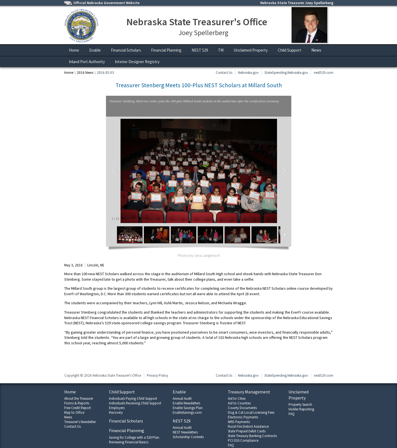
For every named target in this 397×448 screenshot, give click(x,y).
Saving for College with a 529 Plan (134, 437)
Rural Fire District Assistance (248, 426)
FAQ (231, 445)
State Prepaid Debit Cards (246, 431)
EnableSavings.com (187, 412)
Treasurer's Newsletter (80, 421)
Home (76, 50)
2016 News (85, 72)
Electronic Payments (243, 417)
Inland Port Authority (87, 61)
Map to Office (74, 412)
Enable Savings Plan (188, 407)
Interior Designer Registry (139, 61)
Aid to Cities (236, 398)
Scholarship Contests (188, 437)
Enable (97, 50)
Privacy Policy (157, 375)
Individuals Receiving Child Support (135, 403)
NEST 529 (202, 50)
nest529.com (323, 72)
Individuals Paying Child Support (133, 398)
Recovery (116, 412)
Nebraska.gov (248, 72)
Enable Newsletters (186, 403)
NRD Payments (239, 421)
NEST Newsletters (185, 432)
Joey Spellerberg (203, 32)
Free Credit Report (77, 407)
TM (222, 50)
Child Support (291, 50)
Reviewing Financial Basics (128, 442)
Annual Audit (182, 398)
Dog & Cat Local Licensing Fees (251, 412)
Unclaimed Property (253, 50)
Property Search (300, 404)
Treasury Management (249, 392)
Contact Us (224, 72)
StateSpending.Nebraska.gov (286, 72)
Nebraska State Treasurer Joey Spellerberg (296, 2)
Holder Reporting (301, 409)
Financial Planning (168, 50)
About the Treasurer (78, 398)
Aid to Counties (239, 403)
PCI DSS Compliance (243, 440)
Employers (117, 407)
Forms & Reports (76, 403)
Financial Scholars (126, 50)
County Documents (242, 407)
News (316, 50)
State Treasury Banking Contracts (252, 435)
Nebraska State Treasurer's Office (196, 22)
